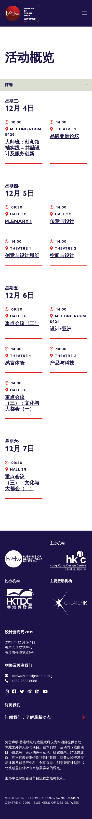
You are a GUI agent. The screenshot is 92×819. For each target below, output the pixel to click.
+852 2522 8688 (24, 681)
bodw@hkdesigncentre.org (32, 676)
